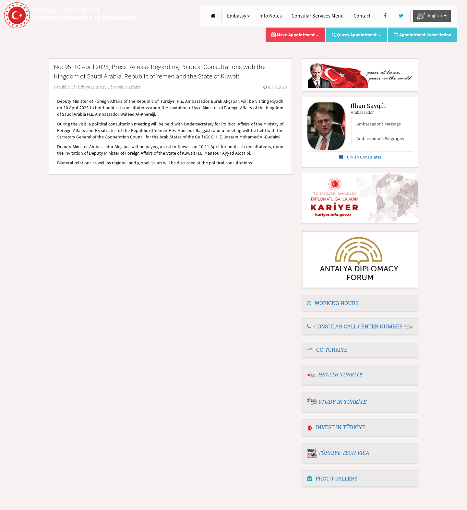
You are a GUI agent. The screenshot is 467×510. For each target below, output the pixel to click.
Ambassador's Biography (380, 138)
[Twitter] (401, 16)
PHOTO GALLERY (332, 478)
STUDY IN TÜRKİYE (342, 401)
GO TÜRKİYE (331, 349)
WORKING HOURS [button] (333, 303)
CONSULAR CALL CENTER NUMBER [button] (360, 326)
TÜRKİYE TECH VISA (343, 452)
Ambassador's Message (378, 124)
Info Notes (270, 15)
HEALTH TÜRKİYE (340, 374)
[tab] (360, 303)
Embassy (238, 15)
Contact (361, 15)
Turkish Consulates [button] (360, 157)
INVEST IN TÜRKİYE (336, 427)
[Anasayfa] (213, 16)
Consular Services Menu (318, 15)
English (432, 15)
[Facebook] (385, 16)
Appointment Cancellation (422, 35)
